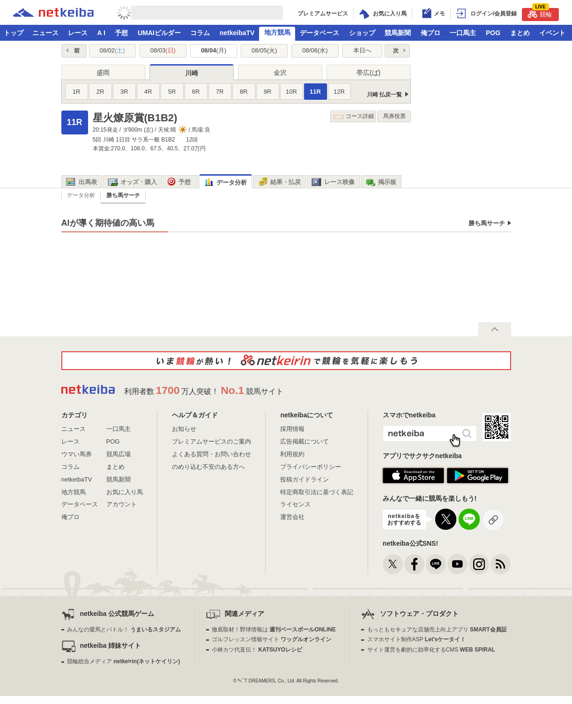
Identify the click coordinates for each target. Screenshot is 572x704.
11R (315, 91)
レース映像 (333, 182)
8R (244, 91)
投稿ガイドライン (304, 479)
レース (78, 33)
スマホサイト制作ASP (416, 639)
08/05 (264, 50)
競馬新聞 (398, 33)
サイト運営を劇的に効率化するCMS (431, 649)
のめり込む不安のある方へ (208, 466)
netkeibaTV (237, 33)
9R (268, 91)
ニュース (45, 33)
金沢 (280, 72)
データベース (319, 33)
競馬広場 (118, 454)
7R (220, 91)
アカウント (121, 504)
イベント (552, 33)
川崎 (191, 73)
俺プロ (430, 33)
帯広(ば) (368, 72)
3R (124, 91)
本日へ (362, 50)
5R (172, 91)
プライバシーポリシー (310, 466)
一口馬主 (463, 33)
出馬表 (81, 182)
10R (291, 91)
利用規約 (292, 454)
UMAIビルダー (159, 33)
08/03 (163, 50)
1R (77, 91)
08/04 (213, 50)
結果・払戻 (279, 182)
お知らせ (184, 428)
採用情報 (292, 428)
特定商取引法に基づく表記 (316, 492)
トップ (13, 33)
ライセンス (295, 504)
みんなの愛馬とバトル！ (124, 629)
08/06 (314, 50)
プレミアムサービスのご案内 (211, 441)
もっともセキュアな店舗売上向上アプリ (437, 629)
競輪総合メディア (123, 661)
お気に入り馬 (124, 492)
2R (100, 91)
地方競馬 (277, 32)
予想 (121, 33)
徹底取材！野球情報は (274, 629)
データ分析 (225, 182)
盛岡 (103, 72)
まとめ (520, 33)
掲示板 (380, 182)
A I (101, 33)
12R (339, 91)
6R (196, 91)
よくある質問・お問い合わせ (211, 454)
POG (493, 33)
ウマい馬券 (76, 454)
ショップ (362, 33)
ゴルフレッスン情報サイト (271, 639)
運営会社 (292, 516)
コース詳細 (353, 116)
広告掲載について (304, 441)
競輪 (539, 13)
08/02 (112, 50)
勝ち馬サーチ (486, 223)
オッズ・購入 (132, 182)
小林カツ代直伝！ (257, 649)
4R (148, 91)
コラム (200, 33)
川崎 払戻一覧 (384, 94)
